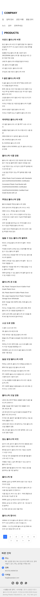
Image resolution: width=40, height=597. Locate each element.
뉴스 (4, 25)
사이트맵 (19, 589)
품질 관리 (29, 19)
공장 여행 (19, 19)
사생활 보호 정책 (9, 589)
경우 (10, 25)
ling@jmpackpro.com (12, 578)
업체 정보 (10, 19)
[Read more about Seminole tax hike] (23, 541)
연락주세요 (18, 25)
